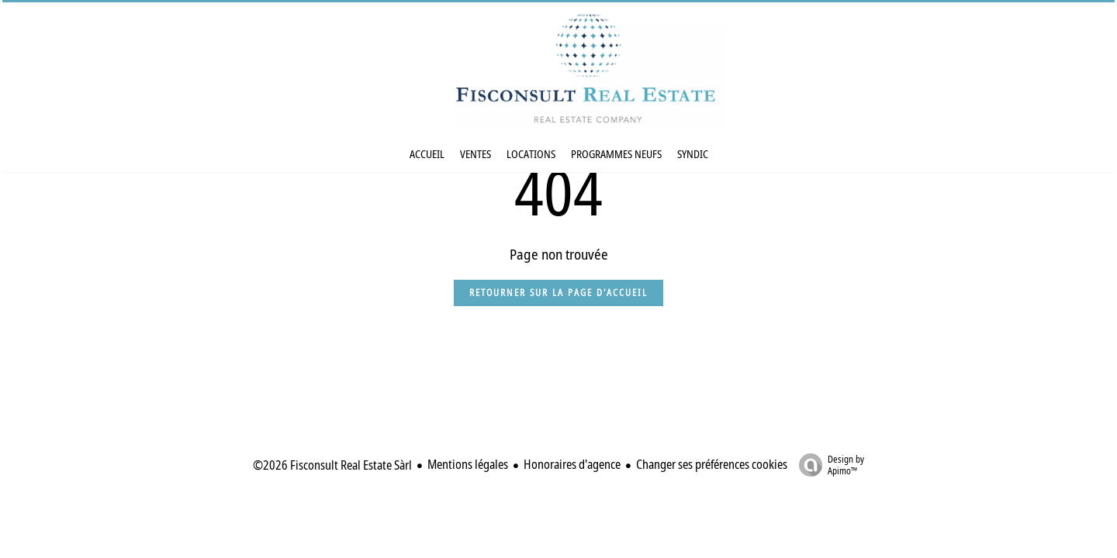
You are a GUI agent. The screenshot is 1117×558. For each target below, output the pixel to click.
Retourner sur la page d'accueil (558, 292)
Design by (827, 465)
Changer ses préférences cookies (711, 464)
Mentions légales (467, 464)
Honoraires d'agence (572, 464)
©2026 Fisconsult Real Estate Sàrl (332, 465)
